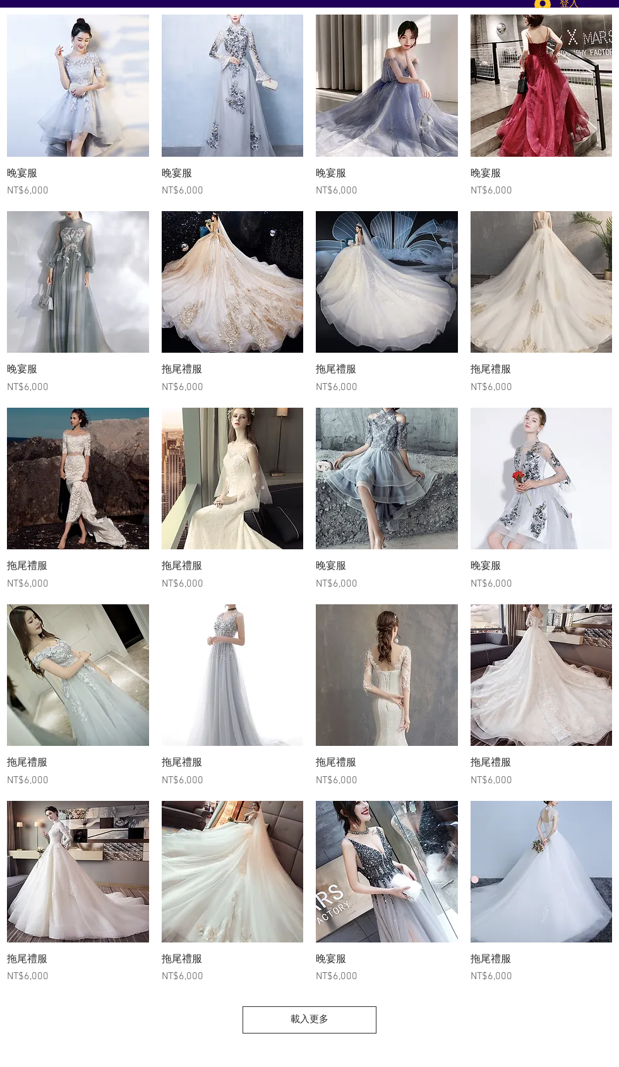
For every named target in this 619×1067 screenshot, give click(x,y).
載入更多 (309, 1019)
